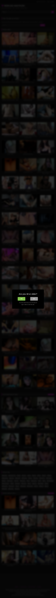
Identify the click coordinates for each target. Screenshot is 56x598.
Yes (21, 298)
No (34, 298)
